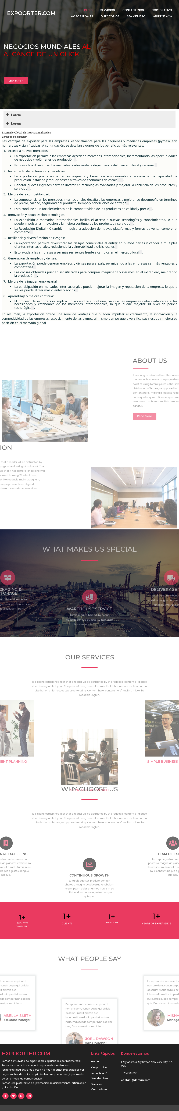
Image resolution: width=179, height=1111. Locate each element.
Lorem (56, 117)
